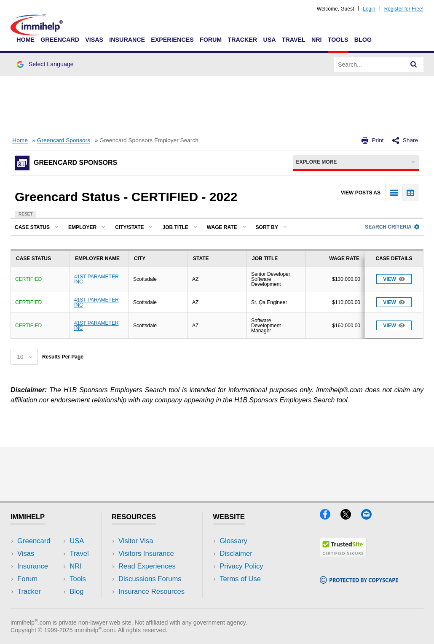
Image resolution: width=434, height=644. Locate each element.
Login (369, 9)
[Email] (370, 516)
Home (25, 39)
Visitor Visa (135, 541)
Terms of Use (240, 579)
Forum (211, 39)
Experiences (172, 39)
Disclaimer (236, 554)
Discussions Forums (150, 579)
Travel (293, 39)
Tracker (242, 39)
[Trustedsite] (343, 554)
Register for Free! (403, 9)
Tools (338, 39)
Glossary (233, 541)
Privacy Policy (241, 566)
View (394, 279)
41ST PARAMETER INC (96, 279)
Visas (94, 39)
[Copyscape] (359, 581)
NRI (316, 39)
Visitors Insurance (146, 554)
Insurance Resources (151, 591)
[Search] (414, 64)
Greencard (59, 39)
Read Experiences (147, 566)
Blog (363, 39)
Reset (25, 214)
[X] (350, 516)
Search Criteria (392, 227)
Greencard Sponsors (63, 140)
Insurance (127, 39)
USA (269, 39)
